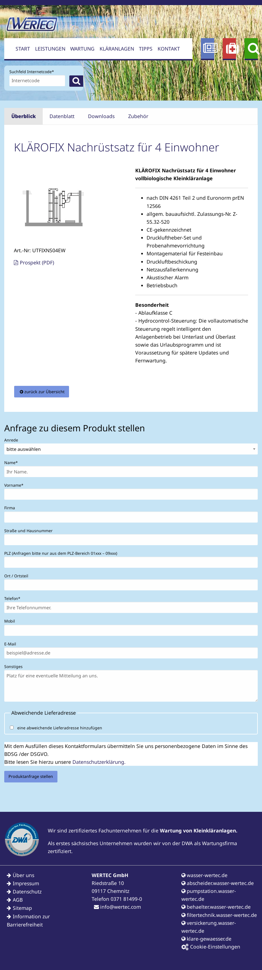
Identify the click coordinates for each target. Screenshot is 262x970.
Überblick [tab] (23, 116)
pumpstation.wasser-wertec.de (208, 895)
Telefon (13, 598)
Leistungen (50, 48)
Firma (9, 507)
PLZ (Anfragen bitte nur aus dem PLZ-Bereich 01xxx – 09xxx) (60, 553)
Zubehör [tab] (138, 116)
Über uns (23, 875)
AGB (18, 899)
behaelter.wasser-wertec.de (216, 906)
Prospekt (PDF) (37, 262)
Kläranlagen (117, 48)
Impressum (26, 883)
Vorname (13, 485)
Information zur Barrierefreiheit (28, 920)
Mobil (9, 621)
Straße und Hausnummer (28, 530)
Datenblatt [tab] (62, 116)
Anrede (11, 440)
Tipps (146, 48)
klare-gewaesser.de (206, 938)
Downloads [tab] (101, 116)
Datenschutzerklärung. (99, 761)
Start (23, 48)
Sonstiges (13, 666)
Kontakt (169, 48)
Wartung (82, 48)
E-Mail (10, 644)
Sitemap (22, 907)
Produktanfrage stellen (30, 776)
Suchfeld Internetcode (31, 71)
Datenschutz (27, 891)
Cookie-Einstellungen (210, 946)
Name (13, 462)
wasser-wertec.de (204, 875)
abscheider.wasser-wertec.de (217, 883)
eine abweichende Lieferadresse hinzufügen (59, 727)
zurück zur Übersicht (44, 391)
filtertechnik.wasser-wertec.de (219, 915)
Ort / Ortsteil (16, 575)
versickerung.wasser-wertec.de (208, 926)
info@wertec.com (117, 906)
